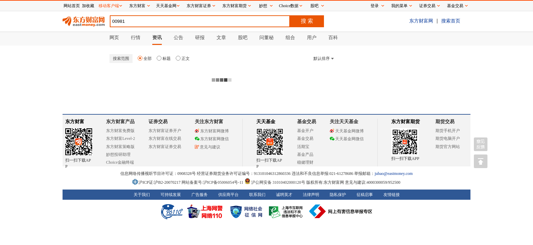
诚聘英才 (284, 194)
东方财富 (74, 121)
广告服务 (199, 194)
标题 (164, 58)
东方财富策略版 (120, 146)
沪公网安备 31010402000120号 (274, 182)
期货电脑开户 (447, 138)
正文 (183, 58)
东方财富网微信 (212, 138)
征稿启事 (365, 194)
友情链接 (391, 194)
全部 (145, 58)
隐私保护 (338, 194)
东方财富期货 (405, 121)
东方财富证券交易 (165, 146)
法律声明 (311, 194)
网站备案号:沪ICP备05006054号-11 (213, 182)
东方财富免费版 (120, 130)
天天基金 (265, 121)
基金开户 (305, 130)
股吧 (314, 5)
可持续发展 (170, 194)
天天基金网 (166, 5)
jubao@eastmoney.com (394, 173)
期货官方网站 (447, 146)
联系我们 (257, 194)
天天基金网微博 (347, 131)
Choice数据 (289, 5)
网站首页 (72, 5)
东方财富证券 (199, 5)
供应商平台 (228, 194)
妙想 (263, 5)
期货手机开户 (447, 130)
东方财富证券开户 (165, 130)
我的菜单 (399, 5)
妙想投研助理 (118, 154)
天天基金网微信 (347, 138)
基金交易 (305, 138)
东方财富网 (421, 20)
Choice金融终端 (120, 162)
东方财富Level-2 (120, 138)
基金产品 (305, 154)
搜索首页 (450, 20)
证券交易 (427, 5)
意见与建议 (207, 147)
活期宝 (303, 146)
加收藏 (88, 5)
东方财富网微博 (212, 131)
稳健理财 (305, 162)
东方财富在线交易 (165, 138)
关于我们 (142, 194)
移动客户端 (109, 5)
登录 (375, 5)
